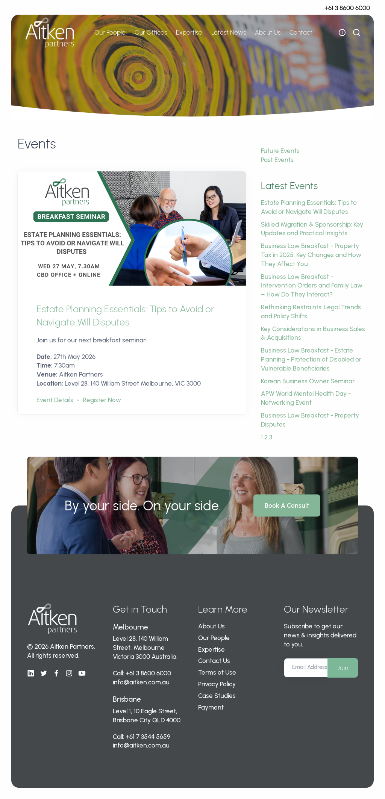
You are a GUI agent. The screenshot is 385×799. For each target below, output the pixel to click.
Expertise (189, 32)
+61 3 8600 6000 (347, 8)
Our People (110, 32)
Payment (211, 707)
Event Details (54, 400)
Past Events (277, 159)
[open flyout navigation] (342, 33)
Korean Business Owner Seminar (308, 381)
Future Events (280, 150)
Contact (301, 32)
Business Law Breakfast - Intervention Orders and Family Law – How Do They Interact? (311, 285)
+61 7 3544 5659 (148, 736)
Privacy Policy (217, 684)
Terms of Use (217, 672)
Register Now (102, 400)
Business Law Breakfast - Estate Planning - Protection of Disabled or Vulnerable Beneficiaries (311, 359)
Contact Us (214, 660)
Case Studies (217, 695)
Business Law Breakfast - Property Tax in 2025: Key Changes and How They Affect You (311, 255)
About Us (267, 32)
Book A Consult (287, 505)
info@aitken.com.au (141, 682)
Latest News (228, 32)
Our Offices (151, 32)
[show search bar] (356, 33)
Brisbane (127, 699)
